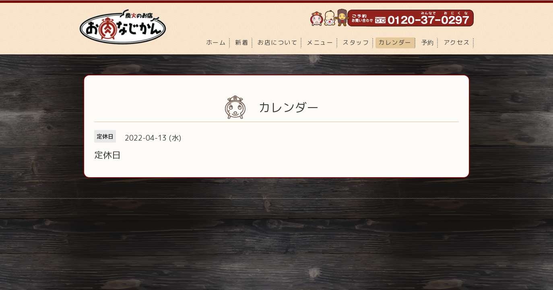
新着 (241, 42)
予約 (427, 42)
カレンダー (395, 42)
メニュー (320, 42)
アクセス (457, 42)
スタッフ (356, 42)
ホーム (216, 42)
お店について (277, 42)
